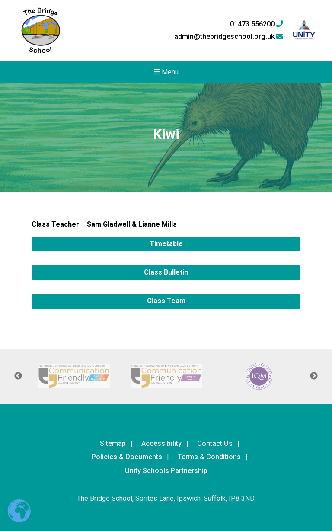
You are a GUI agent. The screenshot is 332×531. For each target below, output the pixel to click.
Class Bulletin (166, 272)
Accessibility (161, 443)
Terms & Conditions (209, 457)
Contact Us (215, 443)
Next (314, 376)
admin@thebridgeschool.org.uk (228, 37)
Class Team (166, 301)
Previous (18, 376)
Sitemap (113, 443)
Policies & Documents (127, 457)
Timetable (166, 244)
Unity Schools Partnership (166, 471)
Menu (166, 72)
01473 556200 (256, 24)
